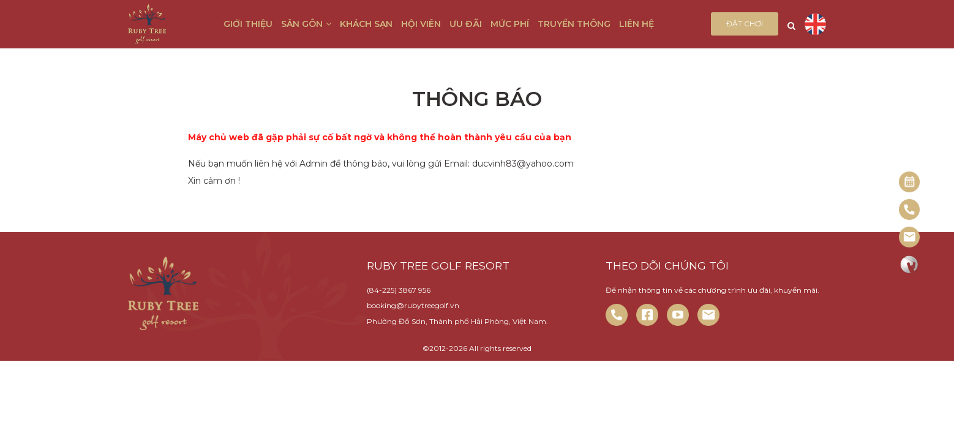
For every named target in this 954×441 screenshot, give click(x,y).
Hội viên (421, 23)
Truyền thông (574, 23)
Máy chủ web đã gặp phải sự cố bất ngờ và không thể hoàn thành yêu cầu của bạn (379, 137)
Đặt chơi (744, 23)
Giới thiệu (247, 23)
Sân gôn (306, 23)
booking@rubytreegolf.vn (413, 305)
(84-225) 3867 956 (398, 290)
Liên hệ (636, 23)
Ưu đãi (465, 23)
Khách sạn (366, 23)
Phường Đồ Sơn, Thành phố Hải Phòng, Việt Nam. (457, 321)
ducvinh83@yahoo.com (523, 163)
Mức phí (509, 23)
